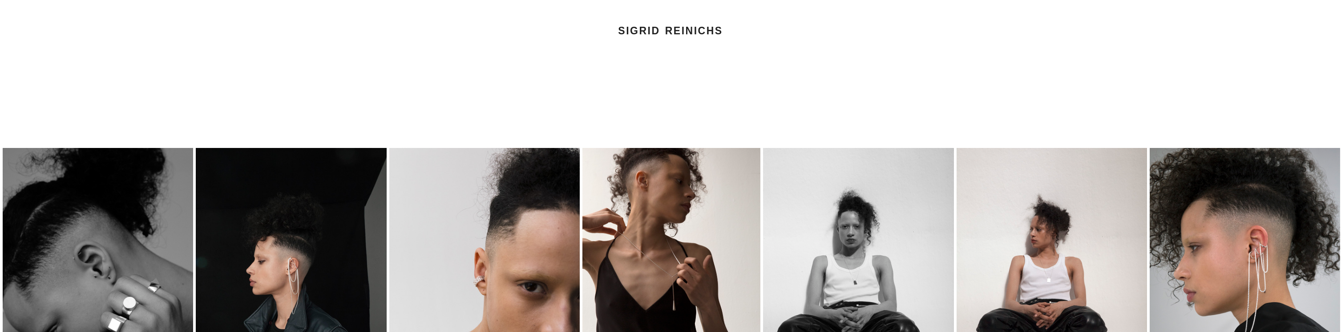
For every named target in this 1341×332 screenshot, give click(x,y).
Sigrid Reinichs (670, 31)
